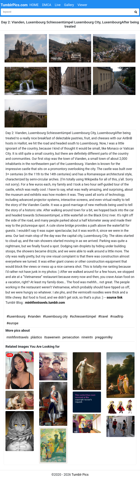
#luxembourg (16, 316)
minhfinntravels (17, 337)
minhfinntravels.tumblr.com (45, 302)
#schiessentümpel (83, 316)
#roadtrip (116, 316)
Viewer (82, 5)
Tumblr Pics (80, 474)
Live (58, 5)
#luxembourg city (55, 316)
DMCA (46, 5)
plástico (36, 337)
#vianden (34, 316)
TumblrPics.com (14, 5)
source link (114, 297)
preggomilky (103, 337)
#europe (12, 323)
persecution (70, 337)
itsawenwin (52, 337)
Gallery (69, 5)
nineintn (87, 337)
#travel (103, 316)
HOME (33, 5)
